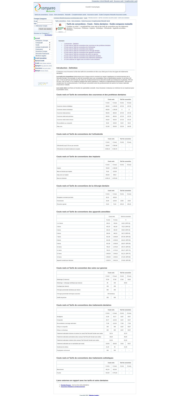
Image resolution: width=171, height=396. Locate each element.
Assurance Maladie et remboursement (73, 386)
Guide (37, 45)
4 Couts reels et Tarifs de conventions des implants (79, 49)
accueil (37, 38)
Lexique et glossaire (42, 47)
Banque (42, 70)
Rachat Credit (39, 60)
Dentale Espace (66, 385)
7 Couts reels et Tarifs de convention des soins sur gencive (81, 54)
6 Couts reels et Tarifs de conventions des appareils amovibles (82, 52)
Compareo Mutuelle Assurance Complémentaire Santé (68, 17)
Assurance (43, 68)
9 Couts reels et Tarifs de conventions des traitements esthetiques (83, 57)
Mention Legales (94, 395)
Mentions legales (41, 56)
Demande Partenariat (42, 53)
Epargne (43, 65)
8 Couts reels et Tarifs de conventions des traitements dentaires (82, 56)
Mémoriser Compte (41, 26)
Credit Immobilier (41, 58)
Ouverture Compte (41, 51)
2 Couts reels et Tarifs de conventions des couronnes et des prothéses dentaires (87, 45)
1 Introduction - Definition (71, 43)
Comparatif (39, 43)
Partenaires (39, 49)
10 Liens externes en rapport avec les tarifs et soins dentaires (82, 59)
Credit (43, 63)
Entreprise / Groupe (42, 40)
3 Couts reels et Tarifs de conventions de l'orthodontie (79, 47)
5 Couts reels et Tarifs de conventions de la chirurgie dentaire (81, 50)
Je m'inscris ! (48, 35)
